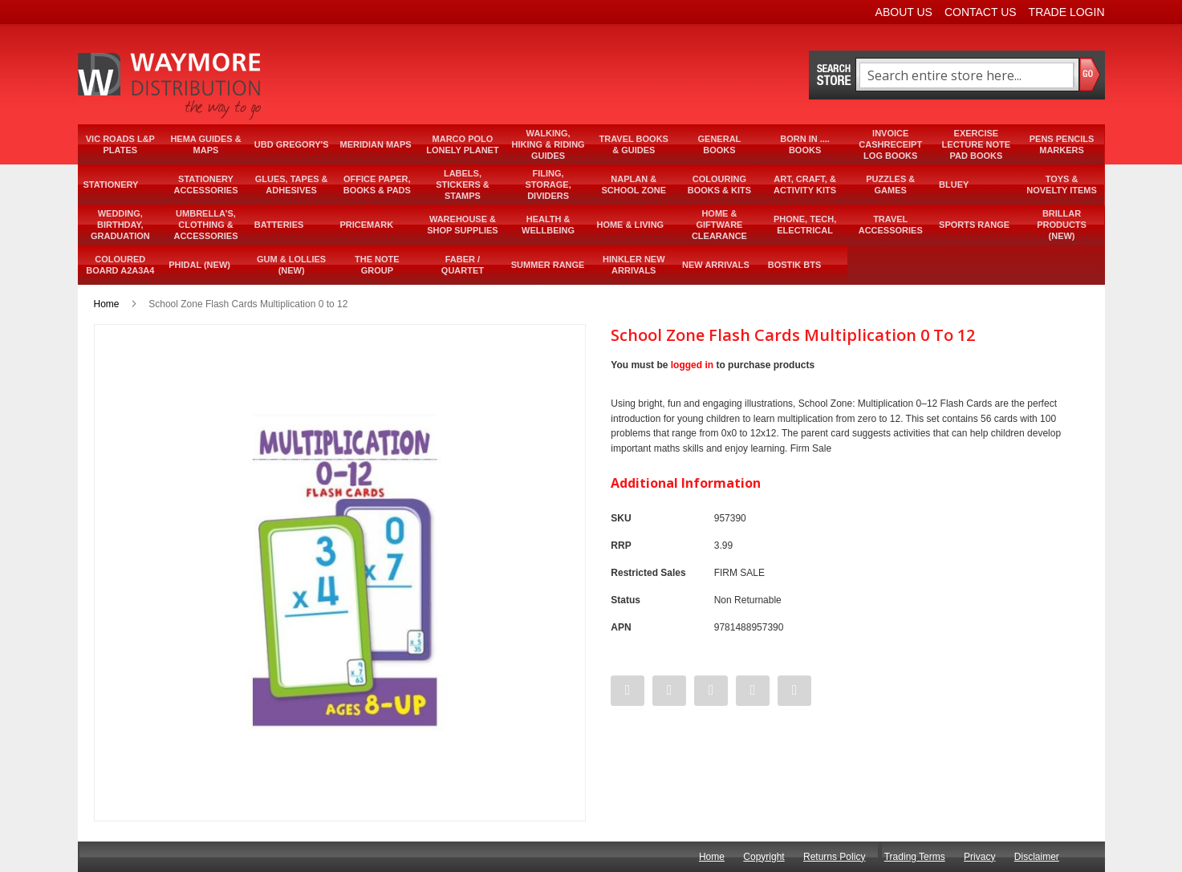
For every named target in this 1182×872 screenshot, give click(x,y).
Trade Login (1067, 12)
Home (107, 304)
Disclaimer (1036, 856)
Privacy (979, 856)
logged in (692, 365)
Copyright (763, 856)
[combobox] (966, 75)
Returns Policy (834, 856)
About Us (903, 12)
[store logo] (171, 86)
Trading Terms (914, 856)
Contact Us (980, 12)
